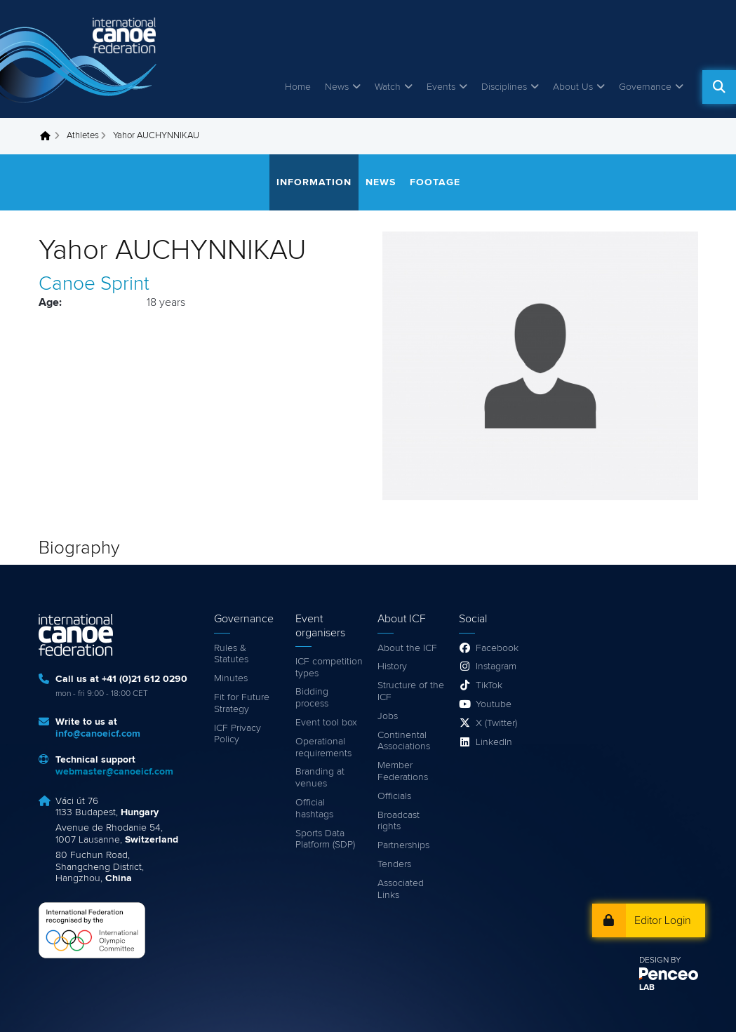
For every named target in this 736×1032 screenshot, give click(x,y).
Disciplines (504, 87)
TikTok (489, 685)
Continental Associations (403, 741)
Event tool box (326, 723)
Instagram (496, 666)
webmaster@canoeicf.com (114, 772)
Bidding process (311, 698)
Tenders (394, 864)
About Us (573, 87)
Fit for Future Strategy (241, 703)
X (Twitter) (496, 723)
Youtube (493, 704)
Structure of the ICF (410, 691)
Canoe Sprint (94, 284)
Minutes (231, 678)
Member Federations (402, 771)
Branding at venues (319, 778)
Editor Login (662, 920)
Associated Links (400, 889)
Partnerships (403, 845)
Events (441, 87)
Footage (435, 182)
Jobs (387, 716)
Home (298, 87)
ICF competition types (329, 667)
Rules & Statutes (231, 654)
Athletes (83, 135)
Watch (388, 87)
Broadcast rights (398, 821)
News (337, 87)
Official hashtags (314, 808)
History (392, 666)
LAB (647, 988)
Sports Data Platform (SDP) (325, 839)
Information (314, 182)
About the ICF (407, 648)
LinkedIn (494, 742)
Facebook (497, 648)
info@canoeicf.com (97, 734)
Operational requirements (323, 747)
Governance (645, 87)
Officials (394, 796)
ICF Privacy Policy (237, 734)
